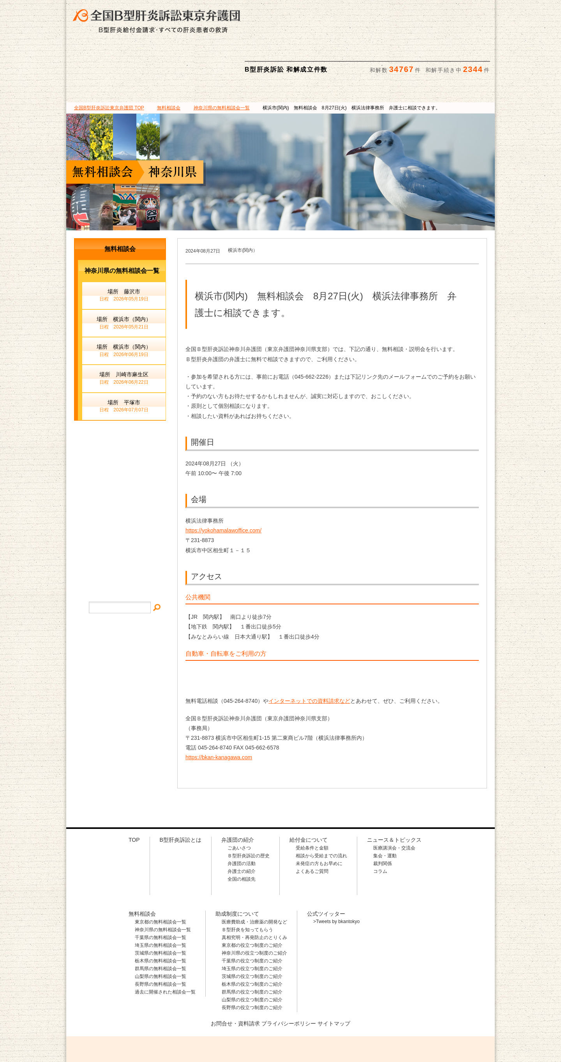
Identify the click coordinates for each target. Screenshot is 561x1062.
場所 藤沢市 (124, 258)
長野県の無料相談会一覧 (160, 947)
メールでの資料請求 (432, 12)
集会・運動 (385, 819)
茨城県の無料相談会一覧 (160, 916)
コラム (380, 834)
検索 (482, 12)
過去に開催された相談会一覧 (165, 955)
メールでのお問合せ (120, 453)
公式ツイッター (326, 877)
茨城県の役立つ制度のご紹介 (252, 939)
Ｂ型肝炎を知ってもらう (247, 892)
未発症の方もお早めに (319, 826)
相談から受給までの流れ (321, 819)
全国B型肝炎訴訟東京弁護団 (140, 1019)
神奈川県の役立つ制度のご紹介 (254, 916)
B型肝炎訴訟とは (101, 54)
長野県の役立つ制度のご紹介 (252, 970)
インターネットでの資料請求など (309, 664)
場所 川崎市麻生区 (124, 341)
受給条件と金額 (312, 811)
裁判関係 (382, 826)
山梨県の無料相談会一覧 (160, 939)
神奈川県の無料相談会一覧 (163, 892)
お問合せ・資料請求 (235, 986)
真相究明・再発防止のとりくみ (254, 900)
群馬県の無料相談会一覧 (160, 931)
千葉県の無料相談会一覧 (160, 900)
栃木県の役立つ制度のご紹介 (252, 947)
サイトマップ (120, 510)
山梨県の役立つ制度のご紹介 (252, 962)
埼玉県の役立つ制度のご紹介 (252, 931)
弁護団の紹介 (173, 54)
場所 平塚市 (124, 369)
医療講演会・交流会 (394, 811)
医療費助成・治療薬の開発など (254, 885)
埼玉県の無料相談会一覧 (160, 908)
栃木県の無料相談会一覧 (160, 924)
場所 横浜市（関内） (124, 286)
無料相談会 (316, 54)
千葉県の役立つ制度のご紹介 (252, 924)
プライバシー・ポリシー (120, 533)
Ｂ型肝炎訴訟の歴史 (249, 819)
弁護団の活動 (242, 826)
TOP (109, 71)
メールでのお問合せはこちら (437, 1018)
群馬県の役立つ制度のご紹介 (252, 955)
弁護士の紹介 (242, 834)
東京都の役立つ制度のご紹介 (252, 908)
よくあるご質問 (312, 834)
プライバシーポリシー (288, 986)
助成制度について (388, 54)
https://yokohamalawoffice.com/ (223, 493)
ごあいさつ (239, 811)
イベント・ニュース (120, 486)
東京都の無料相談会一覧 (160, 885)
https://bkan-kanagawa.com (218, 720)
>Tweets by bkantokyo (336, 884)
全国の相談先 (242, 842)
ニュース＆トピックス (459, 54)
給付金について (244, 54)
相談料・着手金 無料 (317, 12)
